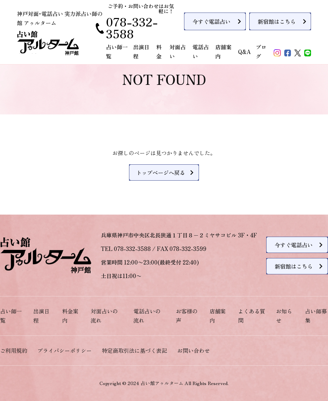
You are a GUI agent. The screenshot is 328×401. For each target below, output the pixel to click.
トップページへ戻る (160, 172)
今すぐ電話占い (212, 21)
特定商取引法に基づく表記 (134, 350)
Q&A (244, 52)
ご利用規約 (13, 350)
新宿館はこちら (277, 21)
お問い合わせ (193, 350)
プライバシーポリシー (64, 350)
